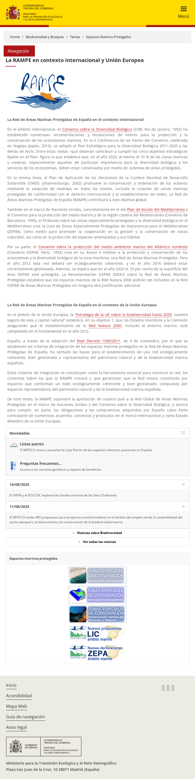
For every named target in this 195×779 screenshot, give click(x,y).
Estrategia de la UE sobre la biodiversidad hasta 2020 (124, 314)
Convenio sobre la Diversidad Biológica (97, 129)
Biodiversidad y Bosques (45, 36)
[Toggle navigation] (182, 12)
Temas (75, 36)
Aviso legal (16, 727)
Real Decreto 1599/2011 (98, 340)
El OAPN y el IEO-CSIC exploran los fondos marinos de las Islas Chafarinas (63, 495)
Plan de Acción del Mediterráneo (156, 209)
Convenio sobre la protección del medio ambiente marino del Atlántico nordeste (113, 246)
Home (15, 36)
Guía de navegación (25, 717)
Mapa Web (16, 706)
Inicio (11, 685)
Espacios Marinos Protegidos (108, 36)
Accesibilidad (19, 696)
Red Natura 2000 (105, 325)
